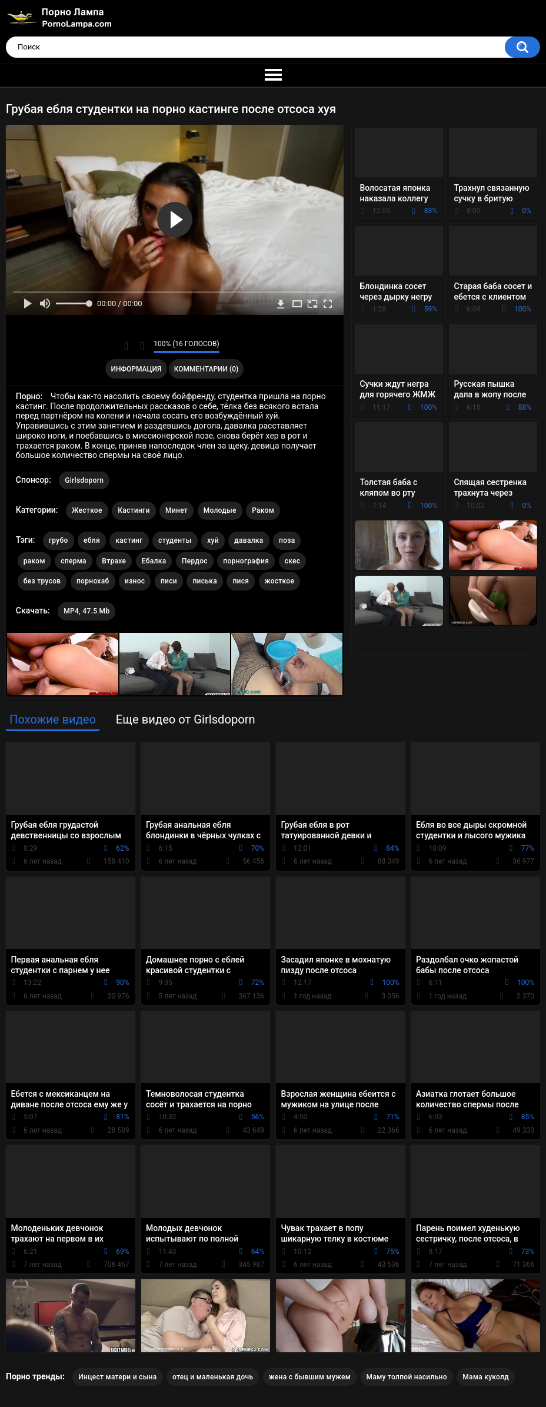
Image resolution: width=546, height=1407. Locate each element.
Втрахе (114, 561)
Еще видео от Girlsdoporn (185, 719)
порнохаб (92, 581)
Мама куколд (485, 1377)
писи (169, 581)
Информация (136, 369)
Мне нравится (126, 346)
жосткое (279, 581)
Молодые (220, 510)
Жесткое (87, 510)
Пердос (195, 561)
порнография (246, 561)
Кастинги (133, 510)
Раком (263, 510)
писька (204, 581)
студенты (175, 540)
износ (135, 581)
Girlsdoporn (84, 480)
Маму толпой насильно (407, 1377)
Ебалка (154, 561)
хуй (213, 540)
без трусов (42, 581)
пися (240, 581)
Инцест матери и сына (117, 1377)
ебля (92, 540)
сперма (73, 561)
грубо (58, 540)
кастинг (128, 540)
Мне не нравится (141, 346)
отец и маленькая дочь (212, 1377)
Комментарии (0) (206, 369)
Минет (176, 510)
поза (287, 540)
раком (34, 561)
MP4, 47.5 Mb (86, 611)
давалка (248, 540)
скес (293, 561)
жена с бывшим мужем (310, 1377)
